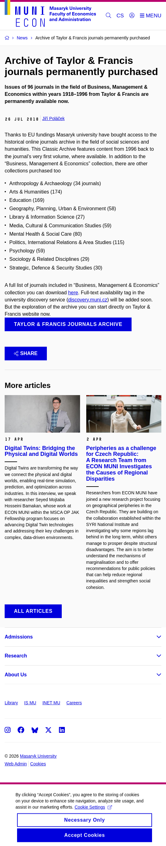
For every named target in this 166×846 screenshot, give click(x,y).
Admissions (19, 636)
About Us (16, 674)
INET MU (51, 702)
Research (16, 655)
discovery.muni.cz (87, 299)
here (73, 292)
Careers (74, 702)
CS (120, 16)
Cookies (38, 763)
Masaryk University (38, 756)
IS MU (30, 702)
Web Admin (16, 763)
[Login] (132, 16)
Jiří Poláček (53, 118)
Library (11, 702)
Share (26, 353)
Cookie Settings (93, 811)
